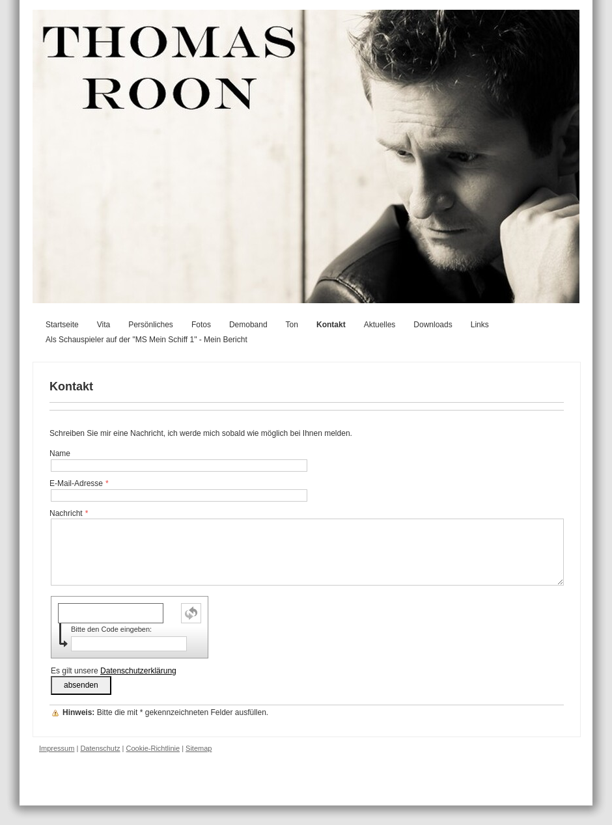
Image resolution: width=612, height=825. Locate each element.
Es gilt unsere (113, 670)
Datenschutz (100, 748)
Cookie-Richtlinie (153, 748)
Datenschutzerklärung (138, 670)
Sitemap (199, 748)
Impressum (56, 748)
